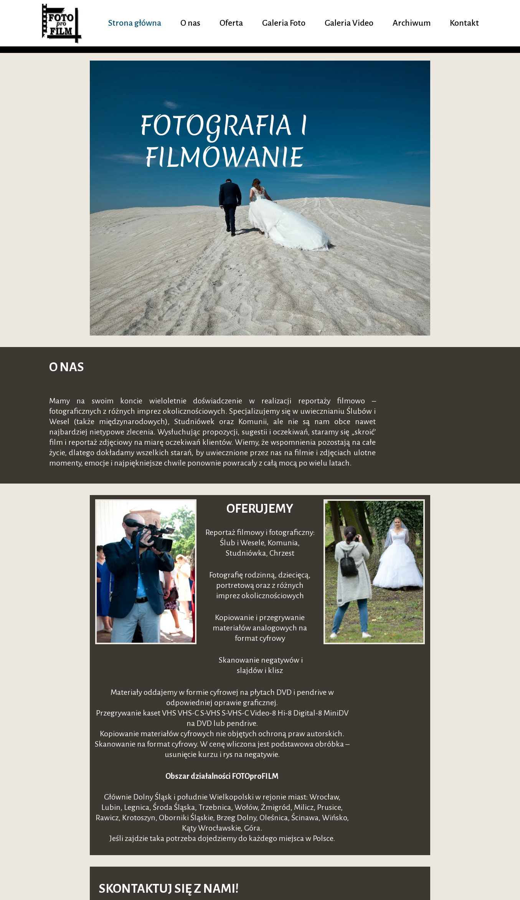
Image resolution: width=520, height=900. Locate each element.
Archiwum (411, 23)
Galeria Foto (282, 23)
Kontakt (464, 23)
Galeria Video (348, 23)
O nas (188, 23)
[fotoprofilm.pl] (63, 23)
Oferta (229, 23)
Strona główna (131, 23)
